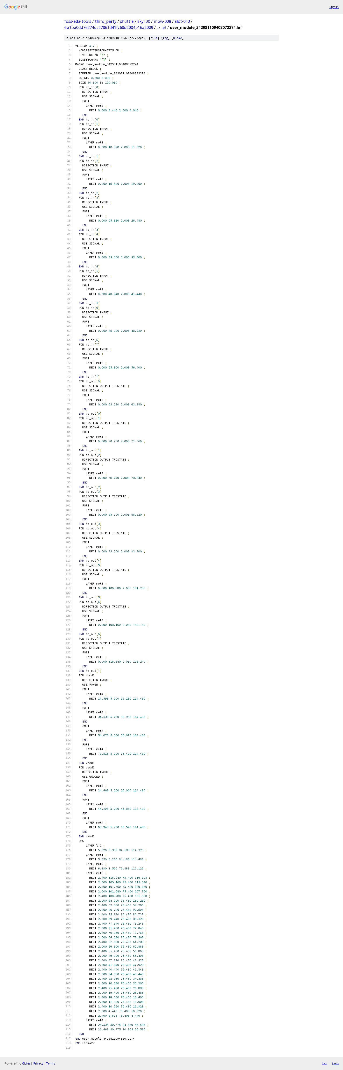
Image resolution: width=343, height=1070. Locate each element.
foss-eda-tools (77, 21)
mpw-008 (162, 21)
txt (324, 1063)
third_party (105, 21)
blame (177, 38)
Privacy (38, 1063)
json (335, 1063)
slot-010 (182, 21)
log (165, 38)
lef (163, 27)
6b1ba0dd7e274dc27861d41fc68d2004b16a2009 (108, 27)
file (154, 38)
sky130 (143, 21)
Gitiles (26, 1063)
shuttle (127, 21)
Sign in (334, 7)
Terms (50, 1063)
